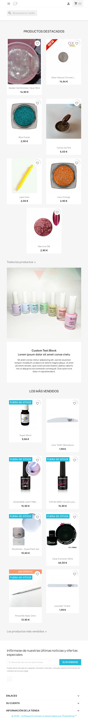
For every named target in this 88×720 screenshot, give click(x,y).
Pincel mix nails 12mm (25, 615)
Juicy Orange (63, 197)
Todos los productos (22, 262)
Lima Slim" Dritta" (62, 606)
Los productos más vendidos (27, 631)
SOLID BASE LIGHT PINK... (25, 502)
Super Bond (25, 435)
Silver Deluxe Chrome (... (63, 77)
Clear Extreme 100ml (62, 558)
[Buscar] (22, 13)
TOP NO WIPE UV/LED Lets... (62, 502)
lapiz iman (24, 197)
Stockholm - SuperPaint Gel (25, 549)
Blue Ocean (24, 137)
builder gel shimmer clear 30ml (24, 88)
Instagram (9, 679)
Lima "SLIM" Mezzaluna (62, 445)
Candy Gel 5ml (64, 147)
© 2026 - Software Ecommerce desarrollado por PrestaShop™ (44, 716)
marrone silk (44, 246)
